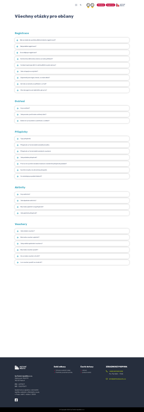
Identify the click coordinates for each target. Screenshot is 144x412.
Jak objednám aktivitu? (36, 257)
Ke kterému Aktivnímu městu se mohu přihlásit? (46, 69)
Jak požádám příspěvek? (37, 200)
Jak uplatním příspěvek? (37, 275)
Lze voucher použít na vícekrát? (40, 341)
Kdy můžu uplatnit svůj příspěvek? (40, 266)
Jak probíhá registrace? (31, 50)
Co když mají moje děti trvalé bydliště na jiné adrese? (48, 78)
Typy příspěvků (33, 173)
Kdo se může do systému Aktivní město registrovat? (42, 41)
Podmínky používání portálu (64, 372)
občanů (84, 370)
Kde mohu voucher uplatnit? (38, 305)
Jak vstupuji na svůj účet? (37, 87)
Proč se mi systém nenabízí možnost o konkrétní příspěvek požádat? (54, 209)
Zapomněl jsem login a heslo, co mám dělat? (44, 96)
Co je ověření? (32, 134)
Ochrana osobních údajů (63, 370)
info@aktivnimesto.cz (119, 378)
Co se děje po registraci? (31, 59)
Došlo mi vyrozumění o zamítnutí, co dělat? (44, 152)
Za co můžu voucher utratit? (38, 332)
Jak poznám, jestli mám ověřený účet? (42, 143)
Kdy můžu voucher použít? (37, 323)
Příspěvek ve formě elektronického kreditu (44, 182)
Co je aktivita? (33, 248)
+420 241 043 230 (118, 371)
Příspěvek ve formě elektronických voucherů (45, 191)
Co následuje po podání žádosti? (40, 227)
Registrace (124, 5)
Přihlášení (114, 5)
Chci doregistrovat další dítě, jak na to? (43, 114)
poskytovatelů (87, 372)
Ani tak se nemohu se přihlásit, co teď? (42, 105)
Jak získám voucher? (35, 296)
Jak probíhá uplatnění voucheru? (40, 314)
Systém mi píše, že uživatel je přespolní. (43, 218)
